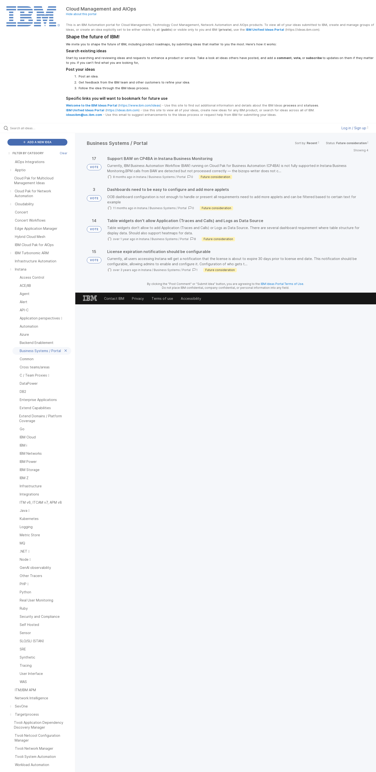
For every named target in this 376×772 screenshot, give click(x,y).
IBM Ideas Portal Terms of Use (282, 284)
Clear (63, 153)
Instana (141, 177)
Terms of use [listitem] (162, 298)
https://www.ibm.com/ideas (139, 105)
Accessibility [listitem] (191, 298)
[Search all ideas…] (43, 128)
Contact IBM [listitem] (114, 298)
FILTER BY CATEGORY (26, 153)
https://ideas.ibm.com (122, 110)
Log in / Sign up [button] (354, 128)
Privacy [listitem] (138, 298)
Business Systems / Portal (167, 177)
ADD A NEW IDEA (37, 142)
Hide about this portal (81, 14)
